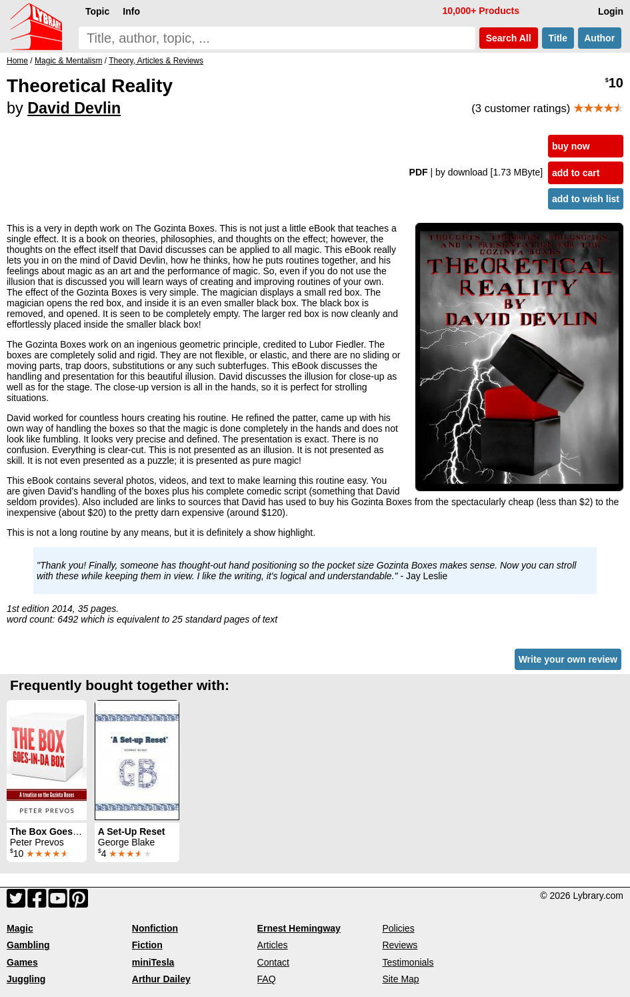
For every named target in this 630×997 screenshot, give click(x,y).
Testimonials (407, 962)
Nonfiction (155, 928)
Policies (398, 928)
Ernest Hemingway (299, 928)
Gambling (28, 945)
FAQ (266, 979)
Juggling (26, 979)
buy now (571, 146)
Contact (273, 962)
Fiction (147, 945)
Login (610, 11)
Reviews (399, 945)
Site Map (400, 979)
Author (599, 38)
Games (22, 962)
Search (508, 38)
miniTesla (153, 962)
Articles (272, 945)
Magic (20, 928)
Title (558, 38)
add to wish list (585, 199)
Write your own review (568, 659)
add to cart (576, 173)
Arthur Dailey (161, 979)
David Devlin (74, 108)
